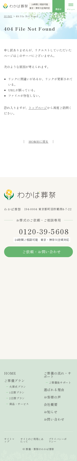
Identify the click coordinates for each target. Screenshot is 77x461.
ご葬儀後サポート (60, 382)
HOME (8, 16)
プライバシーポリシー (58, 440)
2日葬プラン (17, 398)
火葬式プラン (17, 387)
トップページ (38, 108)
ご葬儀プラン (14, 380)
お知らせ (50, 411)
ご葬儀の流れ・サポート (57, 375)
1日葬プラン (17, 392)
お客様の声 (52, 397)
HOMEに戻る (38, 141)
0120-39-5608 (44, 231)
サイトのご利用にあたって (32, 440)
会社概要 (50, 404)
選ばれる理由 (54, 389)
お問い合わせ (54, 419)
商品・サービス (19, 404)
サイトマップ (9, 440)
